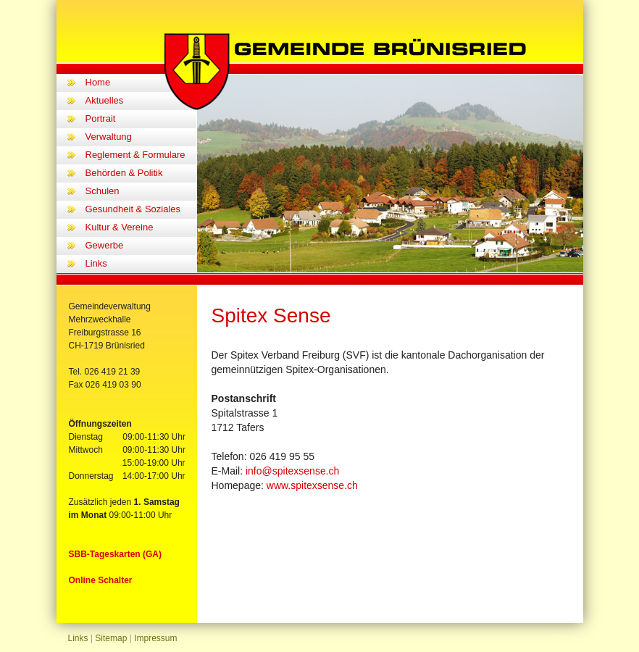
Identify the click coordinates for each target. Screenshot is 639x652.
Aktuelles (104, 100)
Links (96, 263)
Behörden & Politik (124, 172)
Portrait (100, 118)
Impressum (155, 638)
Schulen (102, 190)
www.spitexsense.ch (312, 485)
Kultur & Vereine (119, 227)
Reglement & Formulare (135, 154)
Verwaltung (108, 136)
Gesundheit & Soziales (133, 209)
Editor (564, 638)
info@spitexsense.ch (292, 471)
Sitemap (111, 638)
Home (98, 82)
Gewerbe (104, 245)
